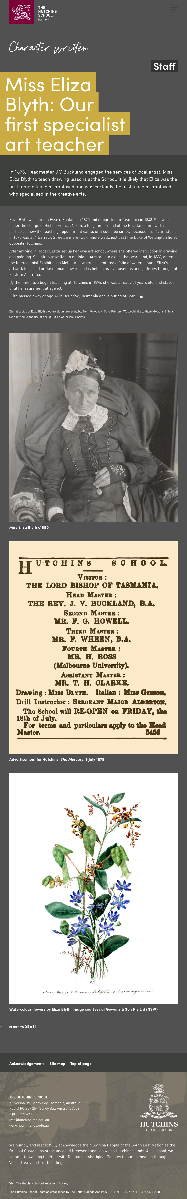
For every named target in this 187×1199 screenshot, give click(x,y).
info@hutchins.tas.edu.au (29, 1120)
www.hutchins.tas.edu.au (29, 1125)
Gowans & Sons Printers (106, 311)
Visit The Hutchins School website (32, 1183)
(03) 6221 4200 (22, 1114)
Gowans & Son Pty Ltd (125, 1009)
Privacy (63, 1183)
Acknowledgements (26, 1063)
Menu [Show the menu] (174, 10)
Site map (57, 1063)
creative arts (71, 194)
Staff (164, 66)
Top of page (81, 1063)
